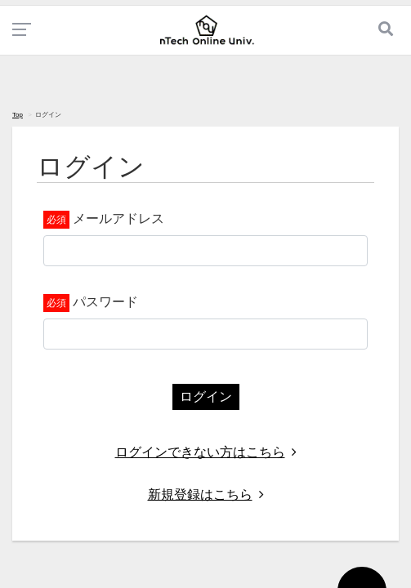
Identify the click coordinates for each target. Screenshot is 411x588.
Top (17, 114)
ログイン (206, 396)
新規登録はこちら (206, 494)
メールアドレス (118, 218)
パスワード (105, 302)
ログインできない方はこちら (206, 452)
